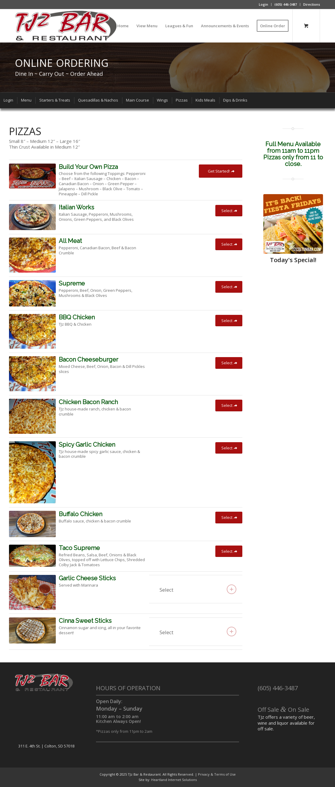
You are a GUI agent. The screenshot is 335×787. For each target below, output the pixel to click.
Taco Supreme (79, 548)
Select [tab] (198, 589)
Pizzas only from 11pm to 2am (125, 731)
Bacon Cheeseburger (88, 359)
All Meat (70, 240)
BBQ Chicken (77, 317)
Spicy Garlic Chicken (87, 444)
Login (263, 4)
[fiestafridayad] (293, 224)
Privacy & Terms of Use (217, 774)
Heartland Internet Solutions (174, 779)
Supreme (72, 283)
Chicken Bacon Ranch (88, 402)
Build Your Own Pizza (88, 166)
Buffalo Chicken (80, 514)
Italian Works (76, 207)
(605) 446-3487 (285, 4)
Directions (311, 4)
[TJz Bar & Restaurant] (66, 25)
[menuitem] (263, 4)
